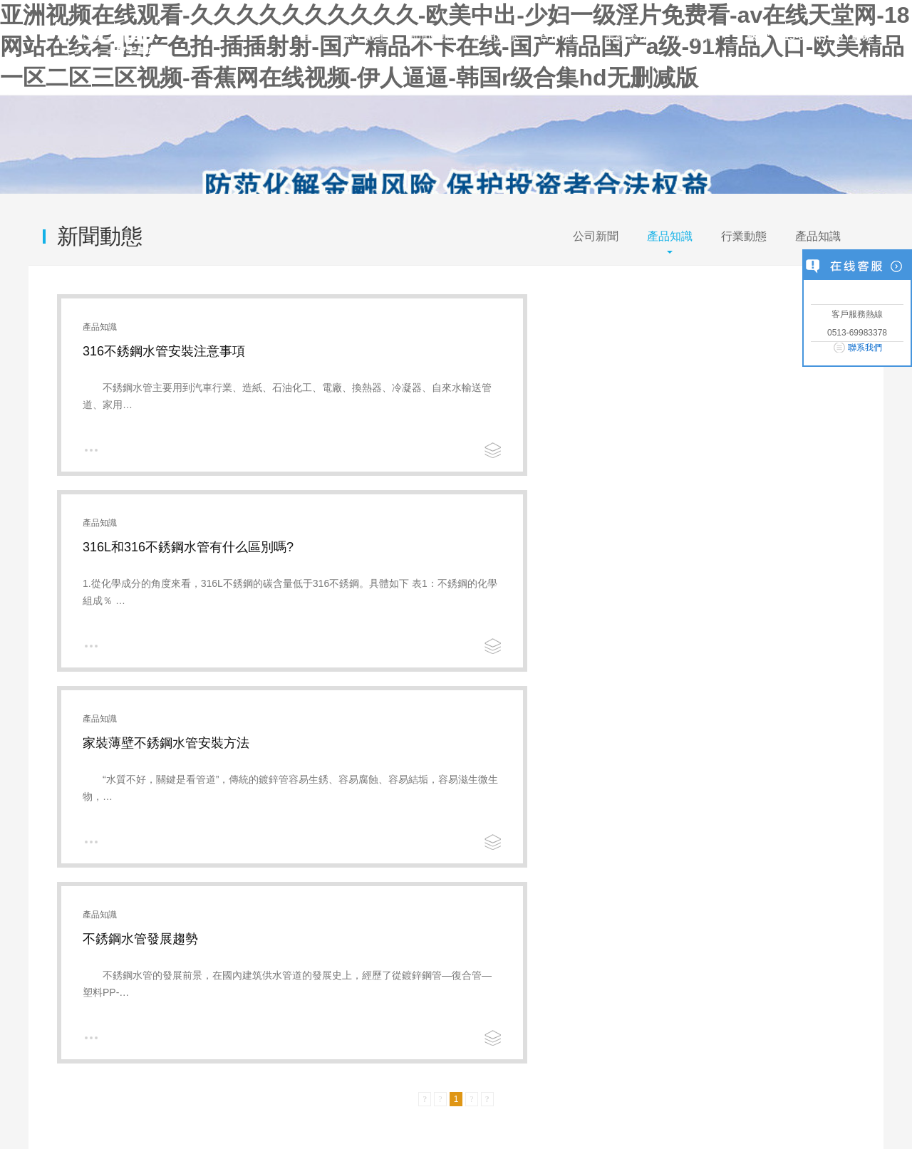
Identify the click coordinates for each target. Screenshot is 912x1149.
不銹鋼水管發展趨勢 (547, 547)
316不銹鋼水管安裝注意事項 (164, 351)
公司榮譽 (356, 863)
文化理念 (48, 879)
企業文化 (103, 1043)
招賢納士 (450, 863)
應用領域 (48, 927)
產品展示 (496, 36)
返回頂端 (864, 1043)
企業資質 (356, 879)
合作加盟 (561, 36)
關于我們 (48, 1043)
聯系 (862, 36)
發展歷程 (48, 895)
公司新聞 (595, 236)
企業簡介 (48, 863)
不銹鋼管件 (241, 879)
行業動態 (744, 236)
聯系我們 (865, 348)
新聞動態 (430, 36)
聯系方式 (450, 895)
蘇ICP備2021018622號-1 (286, 1112)
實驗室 (43, 911)
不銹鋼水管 (241, 863)
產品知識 (670, 236)
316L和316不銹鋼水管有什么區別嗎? (594, 351)
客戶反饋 (450, 879)
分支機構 (692, 36)
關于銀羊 (365, 36)
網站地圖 (211, 1043)
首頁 (310, 36)
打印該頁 (721, 1043)
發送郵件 (792, 1043)
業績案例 (627, 36)
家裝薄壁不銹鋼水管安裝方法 (166, 547)
